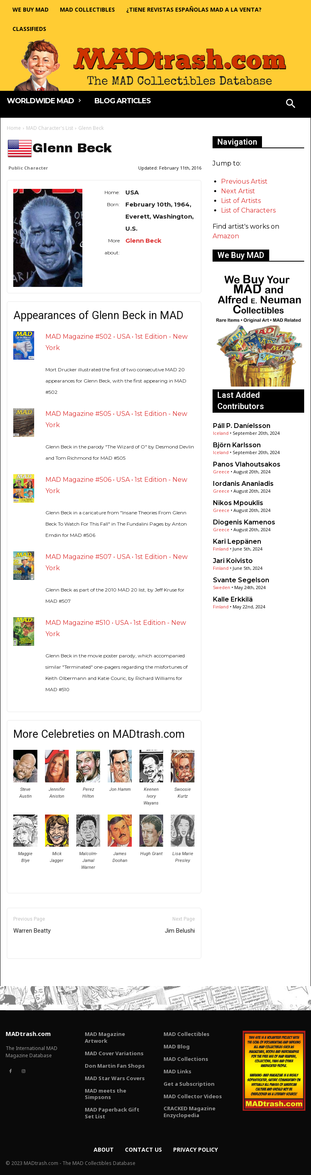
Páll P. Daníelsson (241, 426)
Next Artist (238, 191)
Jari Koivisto (233, 561)
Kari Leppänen (237, 541)
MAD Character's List (49, 128)
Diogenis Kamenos (244, 522)
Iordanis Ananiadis (243, 483)
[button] (291, 104)
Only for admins (34, 972)
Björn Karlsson (237, 445)
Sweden (221, 587)
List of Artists (241, 201)
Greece (221, 472)
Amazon (226, 236)
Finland (221, 549)
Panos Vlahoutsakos (246, 464)
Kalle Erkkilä (233, 599)
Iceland (221, 433)
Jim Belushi (180, 930)
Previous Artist (244, 181)
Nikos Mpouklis (238, 503)
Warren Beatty (32, 930)
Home (14, 128)
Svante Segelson (241, 580)
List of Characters (248, 210)
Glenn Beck (143, 240)
